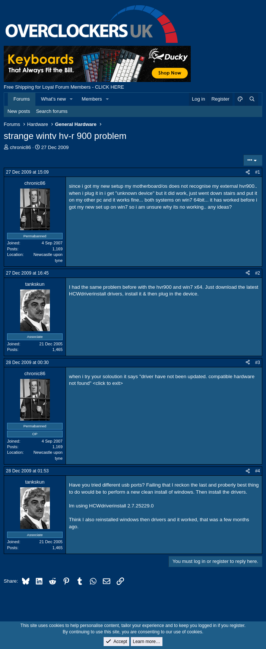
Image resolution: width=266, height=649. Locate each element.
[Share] (248, 172)
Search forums (52, 111)
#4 (257, 471)
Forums (21, 99)
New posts (18, 111)
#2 (257, 273)
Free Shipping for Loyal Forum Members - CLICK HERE (64, 87)
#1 (257, 172)
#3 (257, 362)
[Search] (252, 99)
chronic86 (20, 147)
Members (92, 99)
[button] (71, 99)
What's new (53, 99)
